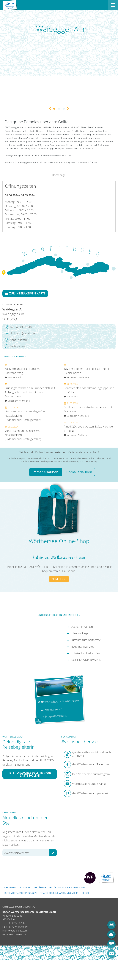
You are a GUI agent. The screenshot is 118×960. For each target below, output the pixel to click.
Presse (85, 893)
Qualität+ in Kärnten (80, 626)
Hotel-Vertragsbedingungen (20, 893)
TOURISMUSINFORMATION (84, 659)
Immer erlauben (45, 472)
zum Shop (59, 579)
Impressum (9, 887)
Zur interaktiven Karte (25, 293)
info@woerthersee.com (14, 930)
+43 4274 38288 (16, 923)
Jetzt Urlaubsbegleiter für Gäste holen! (29, 774)
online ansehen (51, 709)
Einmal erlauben (79, 472)
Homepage (59, 175)
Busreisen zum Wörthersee (84, 640)
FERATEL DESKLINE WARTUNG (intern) (59, 893)
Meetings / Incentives (80, 646)
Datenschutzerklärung (32, 887)
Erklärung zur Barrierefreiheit (67, 887)
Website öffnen (16, 340)
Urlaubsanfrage (77, 633)
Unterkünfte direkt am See (83, 653)
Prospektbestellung (53, 716)
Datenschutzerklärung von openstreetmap (78, 461)
